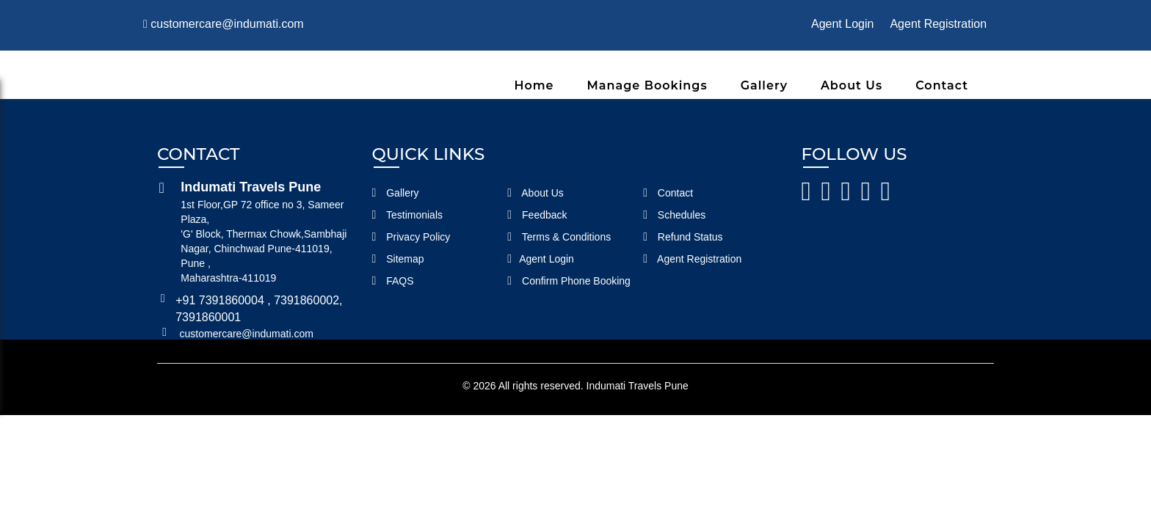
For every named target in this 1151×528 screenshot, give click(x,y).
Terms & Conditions (559, 237)
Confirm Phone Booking (569, 281)
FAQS (393, 281)
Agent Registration (938, 24)
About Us (851, 85)
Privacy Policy (411, 237)
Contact (941, 85)
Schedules (674, 215)
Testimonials (407, 215)
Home (533, 85)
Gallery (764, 85)
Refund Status (682, 237)
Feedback (537, 215)
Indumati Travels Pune (638, 386)
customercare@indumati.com (223, 24)
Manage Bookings (647, 85)
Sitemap (398, 259)
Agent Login (842, 24)
